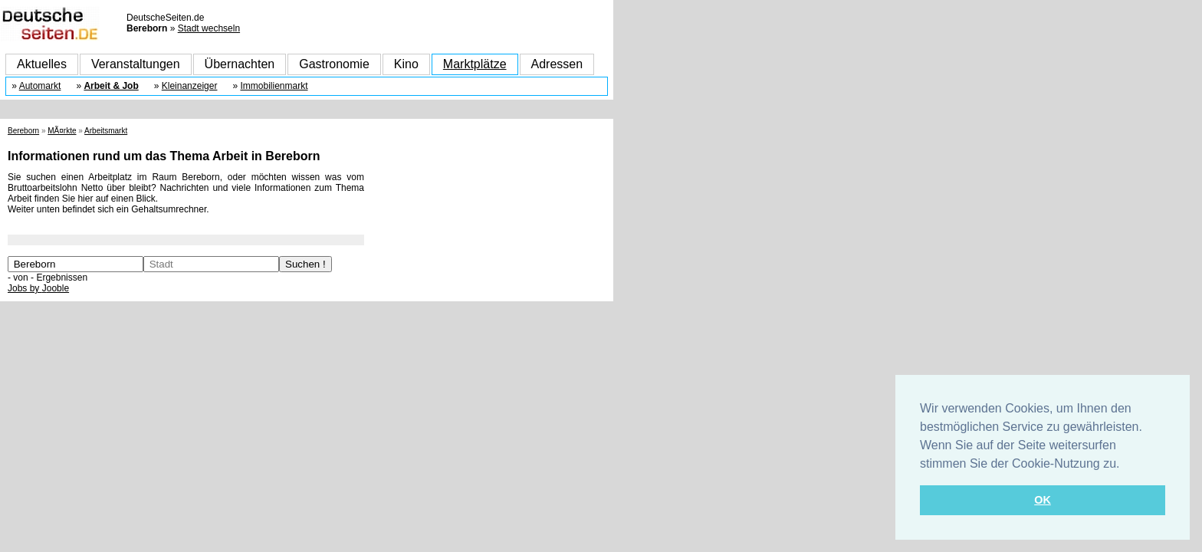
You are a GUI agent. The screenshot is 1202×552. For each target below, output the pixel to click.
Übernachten (240, 64)
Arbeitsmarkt (105, 131)
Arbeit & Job (111, 85)
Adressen (557, 64)
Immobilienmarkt (273, 85)
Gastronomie (334, 64)
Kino (406, 64)
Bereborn (23, 131)
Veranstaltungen (135, 64)
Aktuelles (42, 64)
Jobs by (38, 288)
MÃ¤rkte (62, 131)
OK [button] (1042, 500)
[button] (1125, 464)
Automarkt (40, 85)
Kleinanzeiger (190, 85)
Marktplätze (475, 64)
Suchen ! (305, 264)
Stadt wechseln (209, 28)
